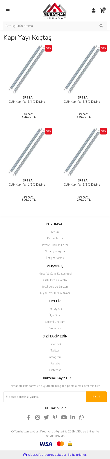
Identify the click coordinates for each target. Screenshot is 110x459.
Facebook (55, 344)
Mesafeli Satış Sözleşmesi (55, 274)
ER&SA (28, 98)
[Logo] (50, 10)
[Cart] (102, 10)
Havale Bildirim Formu (55, 245)
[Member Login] (94, 10)
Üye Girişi (55, 315)
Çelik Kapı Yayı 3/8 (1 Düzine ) (82, 185)
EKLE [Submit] (96, 397)
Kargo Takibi (55, 238)
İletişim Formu (55, 258)
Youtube (55, 364)
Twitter (55, 351)
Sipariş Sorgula (55, 251)
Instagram (55, 357)
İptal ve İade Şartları (55, 287)
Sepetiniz (55, 328)
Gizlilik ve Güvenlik (55, 280)
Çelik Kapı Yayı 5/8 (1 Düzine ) (82, 102)
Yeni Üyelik (55, 309)
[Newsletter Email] (44, 396)
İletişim (55, 232)
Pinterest (55, 370)
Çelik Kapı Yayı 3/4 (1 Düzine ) (27, 102)
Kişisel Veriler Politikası (55, 293)
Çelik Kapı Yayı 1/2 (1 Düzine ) (27, 185)
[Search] (55, 26)
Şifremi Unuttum (55, 322)
